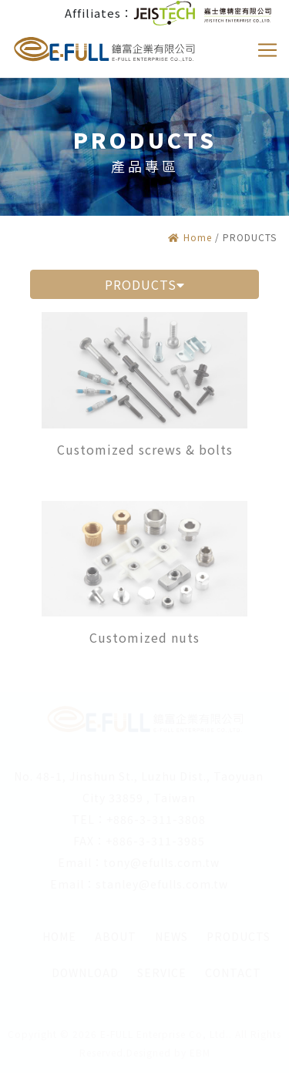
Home (190, 237)
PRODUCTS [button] (145, 284)
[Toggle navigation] (267, 50)
